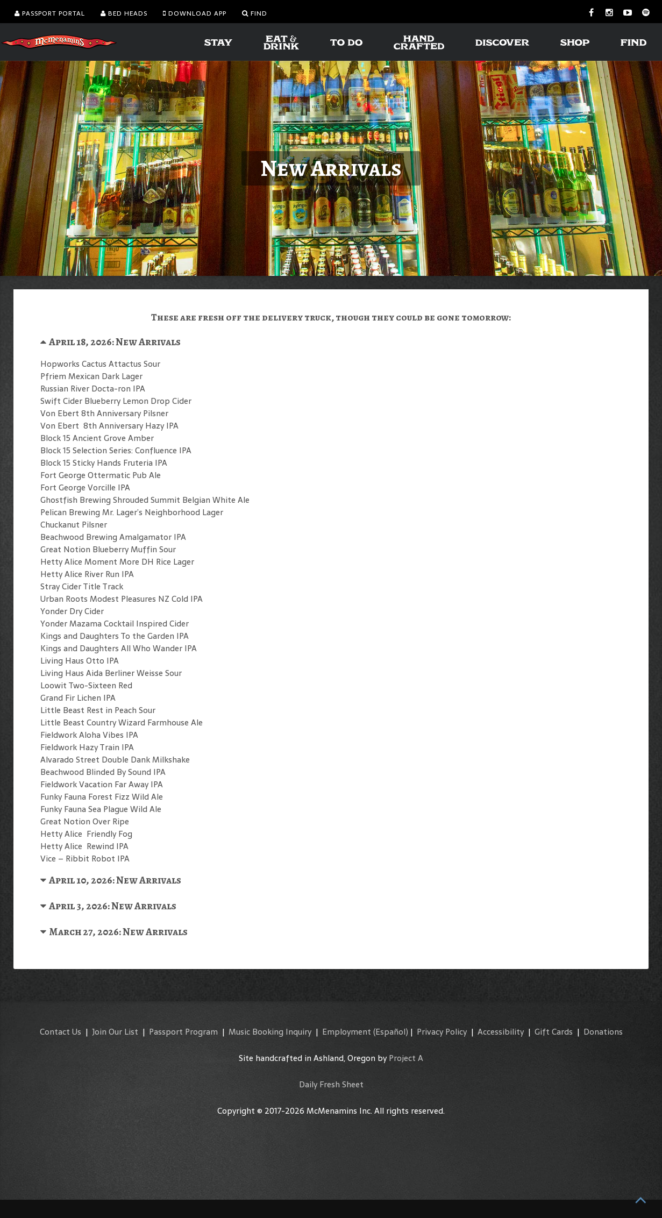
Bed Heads (124, 13)
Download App (194, 13)
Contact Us (60, 1031)
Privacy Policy (442, 1031)
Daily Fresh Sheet (331, 1084)
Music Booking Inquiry (270, 1031)
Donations (603, 1031)
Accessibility (501, 1031)
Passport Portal (50, 13)
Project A (406, 1058)
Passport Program (183, 1031)
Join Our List (115, 1031)
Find (254, 13)
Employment (346, 1031)
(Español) (390, 1031)
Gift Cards (554, 1031)
